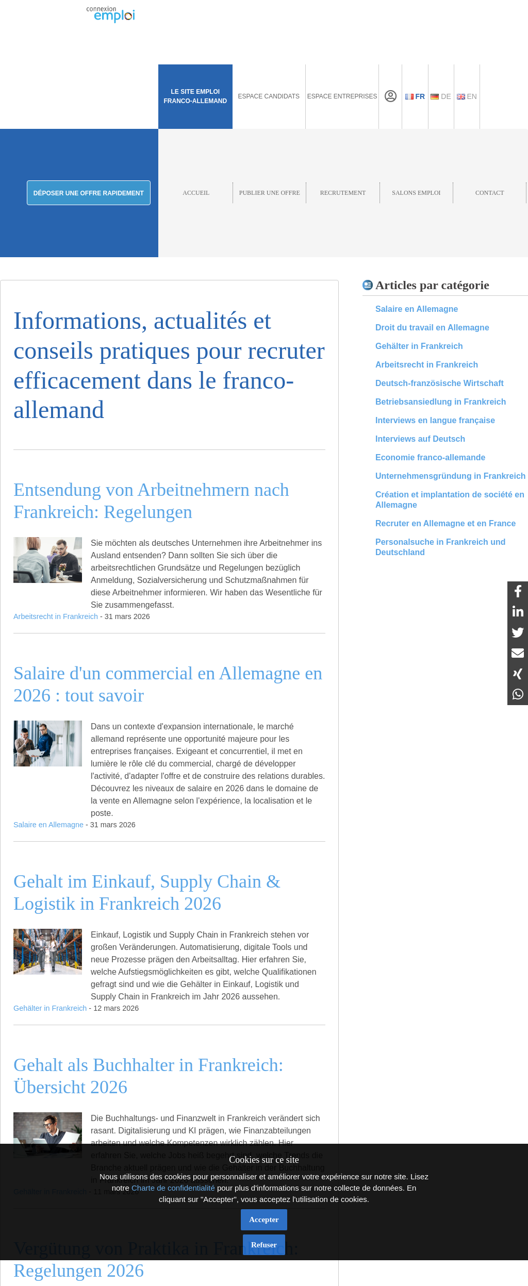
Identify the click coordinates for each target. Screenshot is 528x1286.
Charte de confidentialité (173, 1187)
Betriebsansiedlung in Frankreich (440, 401)
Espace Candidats (269, 96)
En (467, 96)
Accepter (263, 1219)
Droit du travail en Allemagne (432, 327)
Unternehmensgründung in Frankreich (450, 476)
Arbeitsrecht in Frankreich (426, 364)
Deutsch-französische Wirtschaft (439, 383)
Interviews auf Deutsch (420, 439)
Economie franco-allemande (430, 457)
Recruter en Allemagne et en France (445, 523)
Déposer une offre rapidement (89, 193)
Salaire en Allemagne (416, 309)
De (441, 96)
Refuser (264, 1245)
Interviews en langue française (435, 420)
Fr (415, 96)
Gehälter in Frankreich (419, 346)
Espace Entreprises (342, 96)
